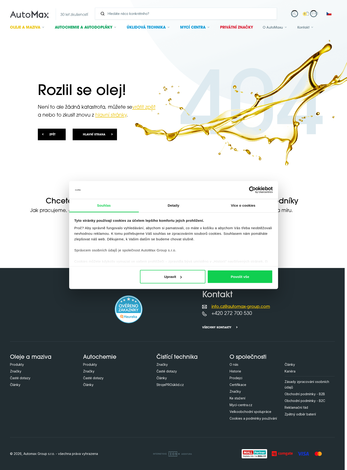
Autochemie (83, 27)
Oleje (25, 27)
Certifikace (238, 385)
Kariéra (290, 371)
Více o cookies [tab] (243, 205)
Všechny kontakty (216, 327)
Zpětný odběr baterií (300, 414)
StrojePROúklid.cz (170, 385)
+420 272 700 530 (231, 313)
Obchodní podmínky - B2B (305, 394)
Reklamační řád (296, 407)
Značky (15, 371)
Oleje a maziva (31, 357)
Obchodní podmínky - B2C (305, 401)
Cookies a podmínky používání (253, 418)
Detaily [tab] (173, 205)
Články (15, 385)
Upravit (173, 277)
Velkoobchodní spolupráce (250, 412)
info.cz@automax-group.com (240, 307)
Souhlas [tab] (104, 205)
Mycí (193, 27)
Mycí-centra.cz (241, 405)
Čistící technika (177, 357)
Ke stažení (237, 398)
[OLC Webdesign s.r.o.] (172, 453)
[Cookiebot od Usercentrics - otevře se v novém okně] (252, 189)
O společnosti (248, 357)
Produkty (17, 364)
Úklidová (146, 27)
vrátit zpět (144, 107)
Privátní (236, 27)
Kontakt (303, 27)
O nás (234, 364)
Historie (235, 371)
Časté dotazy (20, 378)
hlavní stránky (110, 115)
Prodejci (236, 378)
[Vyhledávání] (187, 13)
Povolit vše (240, 277)
